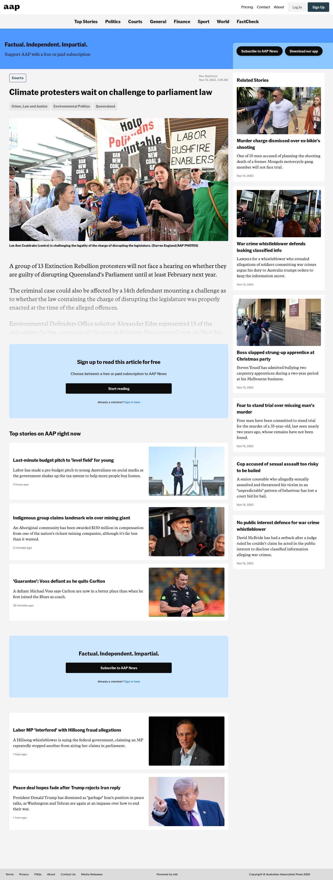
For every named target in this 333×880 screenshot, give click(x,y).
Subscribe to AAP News (259, 51)
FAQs (37, 874)
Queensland (105, 106)
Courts (135, 21)
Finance (182, 21)
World (223, 21)
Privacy (24, 874)
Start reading (118, 388)
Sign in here (132, 402)
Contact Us (68, 874)
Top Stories (86, 21)
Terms (9, 874)
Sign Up (318, 7)
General (158, 21)
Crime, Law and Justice (30, 106)
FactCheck (248, 21)
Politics (113, 21)
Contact (263, 7)
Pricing (247, 7)
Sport (203, 21)
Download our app (304, 51)
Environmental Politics (71, 106)
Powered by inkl (167, 874)
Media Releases (91, 874)
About (279, 7)
